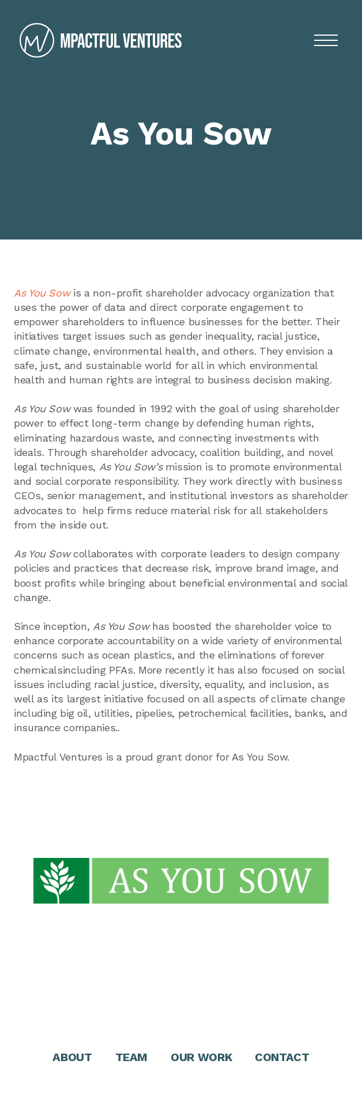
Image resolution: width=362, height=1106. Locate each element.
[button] (326, 40)
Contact (282, 1057)
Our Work (201, 1057)
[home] (98, 40)
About (72, 1057)
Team (131, 1057)
